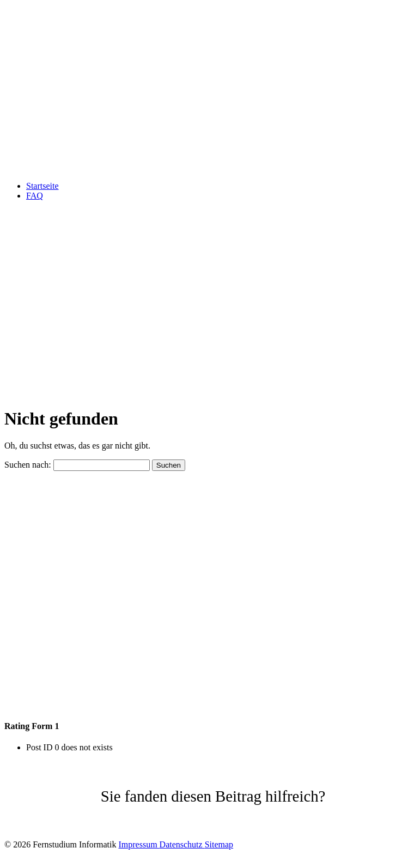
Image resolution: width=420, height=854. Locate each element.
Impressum (138, 844)
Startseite (42, 185)
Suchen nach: (27, 464)
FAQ (34, 195)
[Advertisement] (210, 320)
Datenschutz (182, 844)
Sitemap (219, 844)
